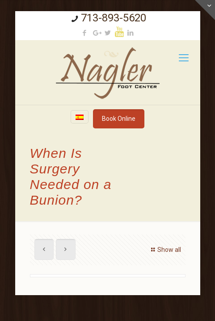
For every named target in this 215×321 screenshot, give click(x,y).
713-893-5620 (113, 18)
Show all (164, 249)
